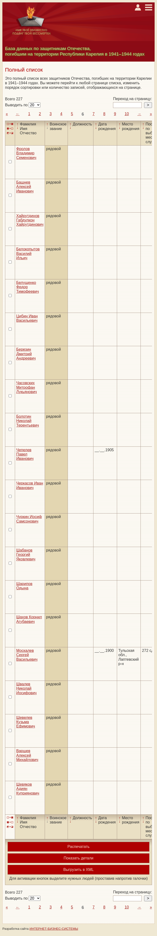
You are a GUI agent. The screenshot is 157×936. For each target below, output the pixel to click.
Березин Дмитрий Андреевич (26, 353)
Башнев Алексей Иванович (24, 186)
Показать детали (78, 858)
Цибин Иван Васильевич (27, 318)
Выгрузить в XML (78, 870)
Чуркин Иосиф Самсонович (29, 519)
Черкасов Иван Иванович (29, 485)
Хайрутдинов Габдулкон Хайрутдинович (29, 220)
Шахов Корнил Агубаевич (29, 619)
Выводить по (17, 105)
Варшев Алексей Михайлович (27, 755)
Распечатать (78, 847)
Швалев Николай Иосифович (26, 688)
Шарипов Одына (24, 586)
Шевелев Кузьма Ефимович (25, 722)
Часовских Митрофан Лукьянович (26, 387)
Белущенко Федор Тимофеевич (27, 287)
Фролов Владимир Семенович (26, 153)
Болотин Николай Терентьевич (27, 420)
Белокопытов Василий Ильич (28, 253)
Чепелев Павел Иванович (24, 454)
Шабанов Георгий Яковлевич (25, 554)
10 (127, 114)
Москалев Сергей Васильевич (27, 654)
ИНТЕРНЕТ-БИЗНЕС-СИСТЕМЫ (53, 928)
